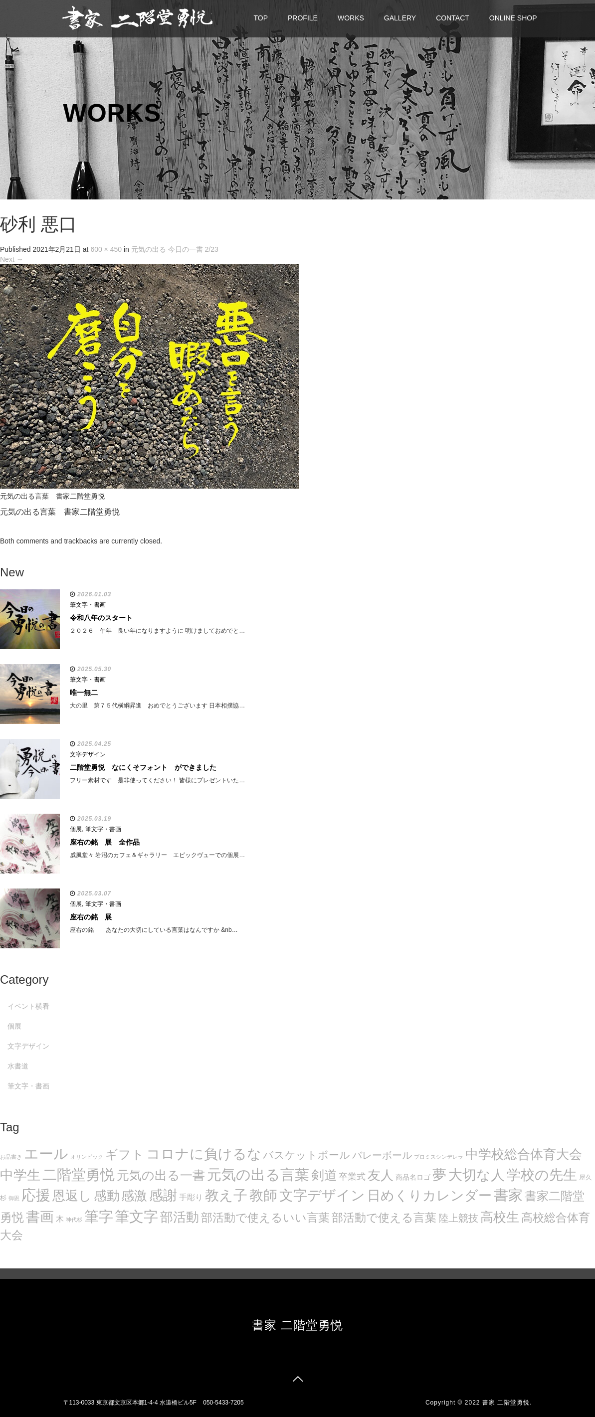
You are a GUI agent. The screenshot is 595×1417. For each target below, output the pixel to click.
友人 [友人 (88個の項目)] (381, 1175)
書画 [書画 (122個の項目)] (40, 1217)
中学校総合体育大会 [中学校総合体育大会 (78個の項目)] (523, 1154)
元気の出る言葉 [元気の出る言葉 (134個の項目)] (258, 1175)
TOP (261, 18)
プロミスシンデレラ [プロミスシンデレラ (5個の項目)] (438, 1157)
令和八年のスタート (101, 618)
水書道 (17, 1066)
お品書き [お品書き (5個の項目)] (11, 1157)
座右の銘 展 (91, 917)
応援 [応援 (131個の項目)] (35, 1195)
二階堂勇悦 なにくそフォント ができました (143, 767)
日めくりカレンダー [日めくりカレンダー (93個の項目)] (429, 1195)
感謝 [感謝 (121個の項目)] (163, 1195)
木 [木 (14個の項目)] (60, 1218)
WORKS (351, 18)
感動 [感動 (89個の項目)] (107, 1195)
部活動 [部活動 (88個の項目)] (179, 1217)
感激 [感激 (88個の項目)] (134, 1195)
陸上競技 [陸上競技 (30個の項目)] (458, 1218)
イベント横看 (28, 1006)
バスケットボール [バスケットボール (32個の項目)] (306, 1155)
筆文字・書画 (88, 604)
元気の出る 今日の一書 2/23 (174, 249)
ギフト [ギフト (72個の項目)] (124, 1154)
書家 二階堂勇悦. (507, 1402)
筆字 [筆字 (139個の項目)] (98, 1217)
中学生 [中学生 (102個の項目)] (20, 1175)
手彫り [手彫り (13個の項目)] (191, 1197)
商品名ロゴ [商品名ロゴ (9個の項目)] (413, 1177)
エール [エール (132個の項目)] (46, 1154)
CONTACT (452, 18)
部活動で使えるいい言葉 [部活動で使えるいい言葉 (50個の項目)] (265, 1217)
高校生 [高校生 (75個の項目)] (499, 1217)
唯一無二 (84, 693)
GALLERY (400, 18)
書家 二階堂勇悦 (297, 1325)
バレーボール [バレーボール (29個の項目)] (382, 1155)
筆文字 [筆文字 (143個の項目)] (136, 1216)
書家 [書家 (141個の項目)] (508, 1195)
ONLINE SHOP (513, 18)
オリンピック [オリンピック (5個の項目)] (86, 1157)
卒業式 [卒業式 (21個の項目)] (352, 1176)
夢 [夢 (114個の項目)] (439, 1175)
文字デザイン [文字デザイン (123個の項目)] (322, 1195)
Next (11, 259)
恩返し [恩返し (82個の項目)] (72, 1195)
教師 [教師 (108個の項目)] (263, 1195)
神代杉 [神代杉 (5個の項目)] (74, 1220)
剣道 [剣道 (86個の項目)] (324, 1175)
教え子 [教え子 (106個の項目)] (226, 1195)
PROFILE (303, 18)
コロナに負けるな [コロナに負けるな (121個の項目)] (203, 1154)
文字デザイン (88, 754)
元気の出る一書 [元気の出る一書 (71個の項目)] (161, 1175)
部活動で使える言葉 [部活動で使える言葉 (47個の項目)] (384, 1217)
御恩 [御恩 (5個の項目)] (13, 1198)
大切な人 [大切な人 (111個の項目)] (476, 1175)
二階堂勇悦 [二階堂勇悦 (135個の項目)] (78, 1175)
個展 (76, 829)
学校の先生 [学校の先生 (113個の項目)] (542, 1175)
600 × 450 (106, 249)
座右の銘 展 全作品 (105, 842)
